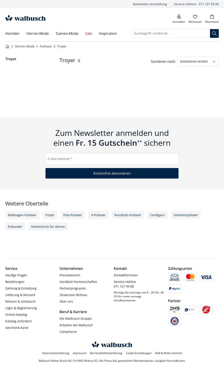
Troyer (49, 215)
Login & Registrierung (21, 308)
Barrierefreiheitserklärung (106, 353)
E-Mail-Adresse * (60, 159)
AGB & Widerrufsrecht (168, 353)
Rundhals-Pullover (127, 215)
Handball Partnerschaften (78, 282)
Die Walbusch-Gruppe (76, 318)
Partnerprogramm (73, 288)
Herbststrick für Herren (48, 226)
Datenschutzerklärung (55, 353)
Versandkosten (176, 361)
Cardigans (157, 215)
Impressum (80, 353)
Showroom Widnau (73, 295)
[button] (198, 61)
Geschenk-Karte (16, 328)
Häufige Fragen (16, 275)
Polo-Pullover (72, 215)
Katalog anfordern (18, 321)
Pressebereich (70, 275)
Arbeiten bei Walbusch (76, 325)
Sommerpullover (186, 215)
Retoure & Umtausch (20, 301)
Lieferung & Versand (20, 295)
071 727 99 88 (196, 4)
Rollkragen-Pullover (22, 215)
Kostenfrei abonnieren (112, 173)
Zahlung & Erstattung (21, 288)
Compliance (68, 332)
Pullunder (15, 226)
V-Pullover (98, 215)
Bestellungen (14, 282)
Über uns (66, 301)
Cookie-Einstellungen (138, 353)
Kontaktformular (126, 275)
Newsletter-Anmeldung (150, 4)
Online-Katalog (16, 314)
